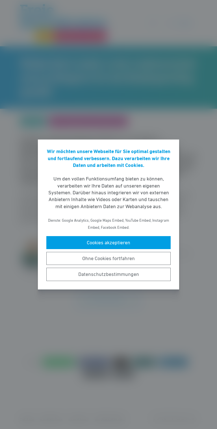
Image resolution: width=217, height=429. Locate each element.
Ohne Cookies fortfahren (108, 258)
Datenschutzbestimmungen (108, 274)
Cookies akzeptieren (108, 242)
